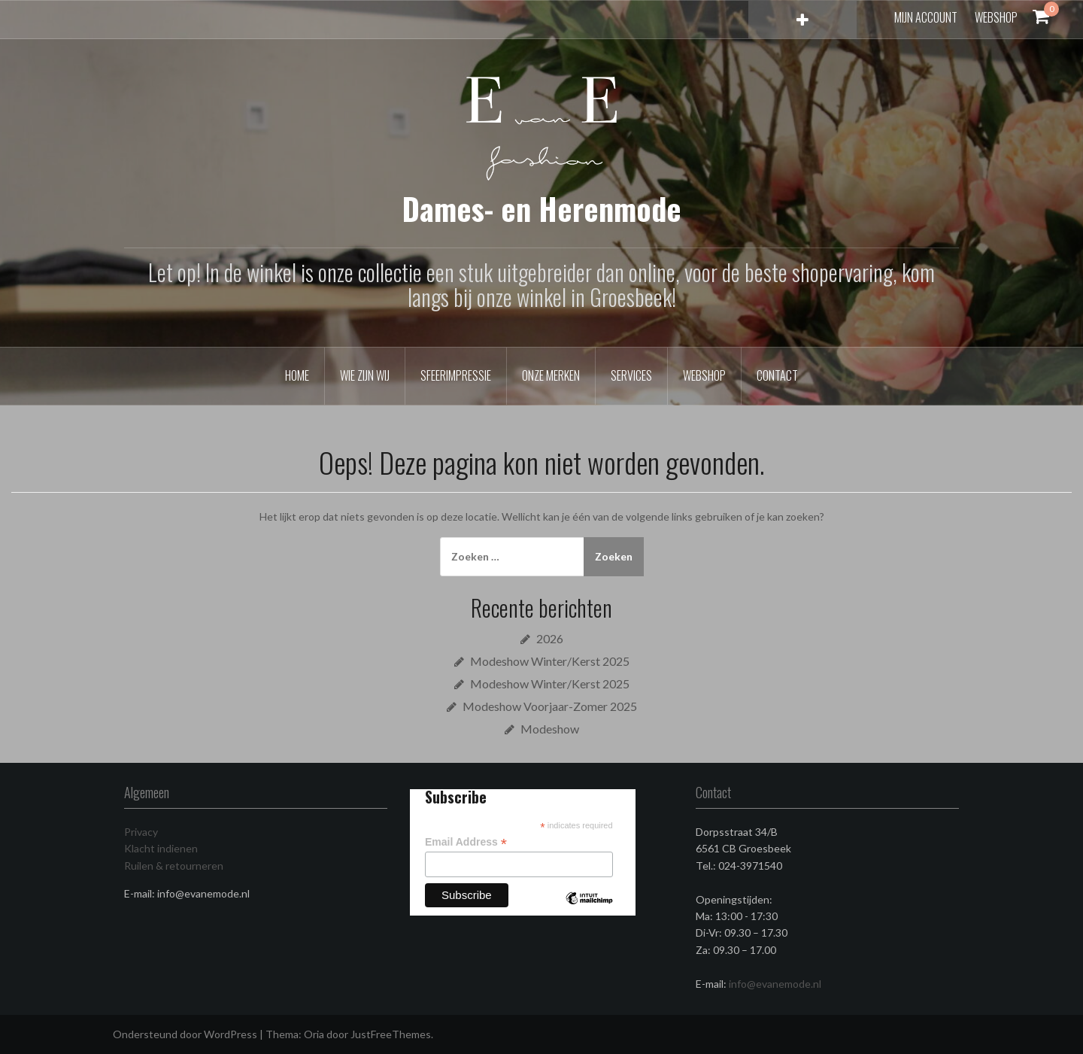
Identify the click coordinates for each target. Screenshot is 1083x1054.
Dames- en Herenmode (541, 208)
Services (631, 375)
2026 (549, 638)
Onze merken (551, 375)
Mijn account (925, 17)
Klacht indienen (161, 848)
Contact (777, 375)
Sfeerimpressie (455, 375)
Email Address (466, 842)
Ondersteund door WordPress (185, 1034)
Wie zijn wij (365, 375)
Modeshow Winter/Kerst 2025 (549, 661)
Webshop (996, 17)
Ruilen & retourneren (173, 865)
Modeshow (549, 728)
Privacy (141, 831)
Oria (314, 1034)
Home (297, 375)
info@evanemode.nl (775, 983)
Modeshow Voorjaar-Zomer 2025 (550, 706)
